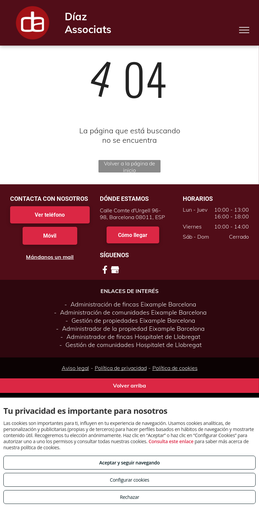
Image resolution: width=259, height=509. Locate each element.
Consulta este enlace (170, 441)
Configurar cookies (129, 480)
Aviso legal (75, 368)
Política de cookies (175, 368)
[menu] (244, 30)
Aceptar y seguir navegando (129, 462)
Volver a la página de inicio (129, 166)
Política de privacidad (121, 368)
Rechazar (129, 497)
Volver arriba (129, 385)
